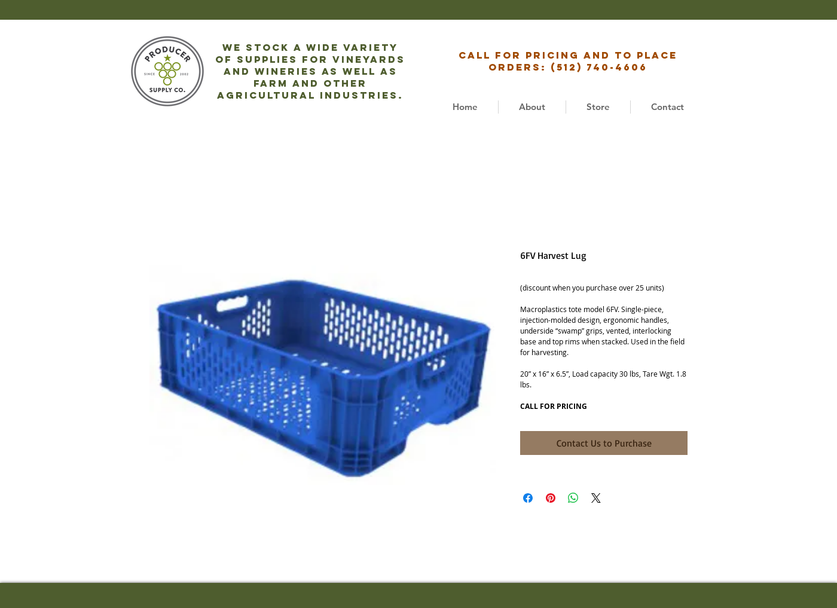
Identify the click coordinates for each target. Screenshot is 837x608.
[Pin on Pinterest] (550, 498)
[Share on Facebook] (528, 498)
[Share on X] (596, 498)
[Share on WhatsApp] (573, 498)
